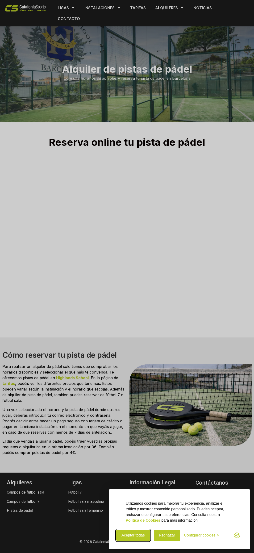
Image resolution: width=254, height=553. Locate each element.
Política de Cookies (143, 520)
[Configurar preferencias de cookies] (201, 535)
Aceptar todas (133, 535)
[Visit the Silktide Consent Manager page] (237, 535)
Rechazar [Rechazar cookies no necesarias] (167, 535)
